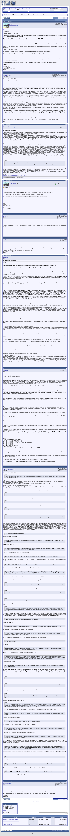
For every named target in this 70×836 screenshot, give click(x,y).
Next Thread (38, 801)
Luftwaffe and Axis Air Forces (32, 8)
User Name (52, 8)
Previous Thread (32, 801)
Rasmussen (6, 783)
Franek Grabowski (8, 127)
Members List (30, 11)
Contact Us (54, 830)
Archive (65, 830)
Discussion (24, 8)
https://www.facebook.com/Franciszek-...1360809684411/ (15, 175)
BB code (4, 810)
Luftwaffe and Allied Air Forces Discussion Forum (13, 8)
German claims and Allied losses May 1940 (10, 819)
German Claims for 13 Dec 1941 (8, 824)
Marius (5, 240)
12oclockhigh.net (60, 830)
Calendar (56, 11)
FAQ (9, 11)
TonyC (5, 216)
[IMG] (4, 811)
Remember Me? (63, 8)
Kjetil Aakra (6, 75)
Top (68, 830)
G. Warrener (12, 25)
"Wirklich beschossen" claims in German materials (11, 822)
